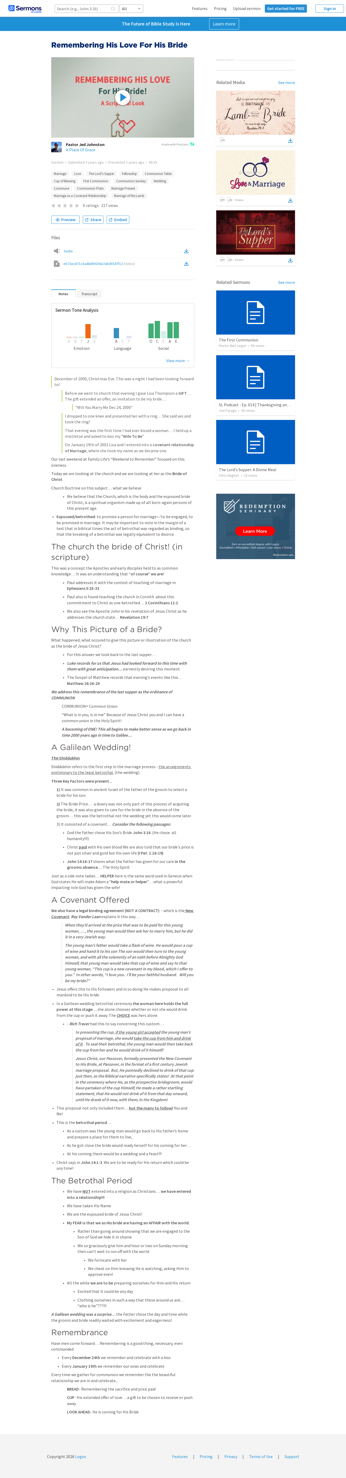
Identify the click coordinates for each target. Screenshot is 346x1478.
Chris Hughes (229, 475)
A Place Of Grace (80, 149)
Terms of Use (261, 1456)
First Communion (95, 181)
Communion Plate (90, 188)
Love (77, 173)
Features (200, 8)
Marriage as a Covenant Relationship (80, 196)
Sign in (330, 8)
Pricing (220, 8)
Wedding (160, 181)
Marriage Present (123, 188)
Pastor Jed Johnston (85, 144)
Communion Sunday (131, 181)
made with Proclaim (177, 144)
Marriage (60, 173)
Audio (68, 251)
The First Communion (238, 339)
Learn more (224, 24)
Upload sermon (247, 8)
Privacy (230, 1456)
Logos (80, 1456)
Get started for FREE (285, 8)
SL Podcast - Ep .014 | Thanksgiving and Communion (265, 404)
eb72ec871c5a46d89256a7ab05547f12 (99, 263)
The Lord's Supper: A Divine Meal (247, 469)
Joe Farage (228, 410)
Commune (61, 188)
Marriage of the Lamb (129, 196)
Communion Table (158, 173)
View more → (178, 360)
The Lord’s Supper (101, 173)
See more (286, 82)
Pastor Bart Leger (232, 345)
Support (292, 1456)
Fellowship (129, 173)
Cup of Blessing (64, 181)
